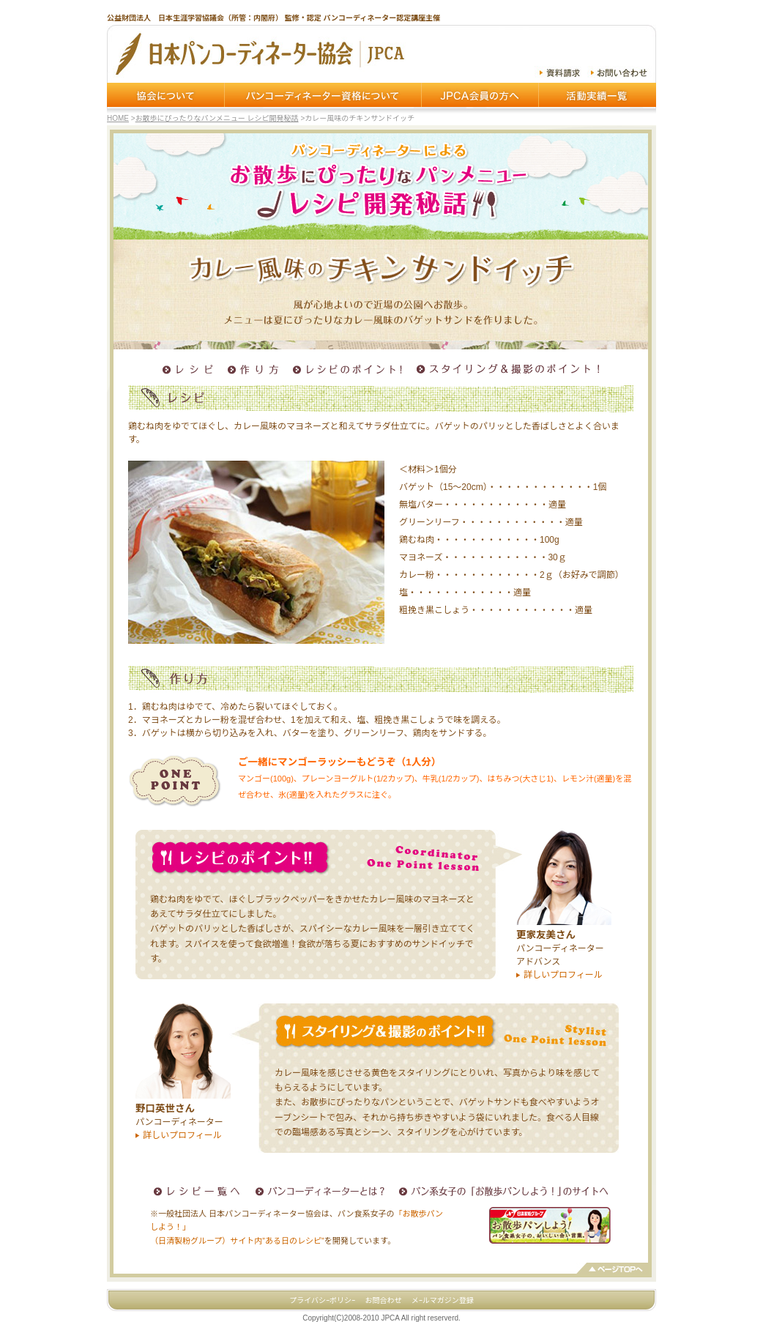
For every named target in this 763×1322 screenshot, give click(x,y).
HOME (118, 118)
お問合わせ (383, 1300)
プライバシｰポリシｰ (322, 1300)
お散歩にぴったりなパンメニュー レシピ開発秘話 (217, 118)
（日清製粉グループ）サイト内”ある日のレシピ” (237, 1240)
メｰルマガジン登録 (443, 1300)
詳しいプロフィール (563, 975)
